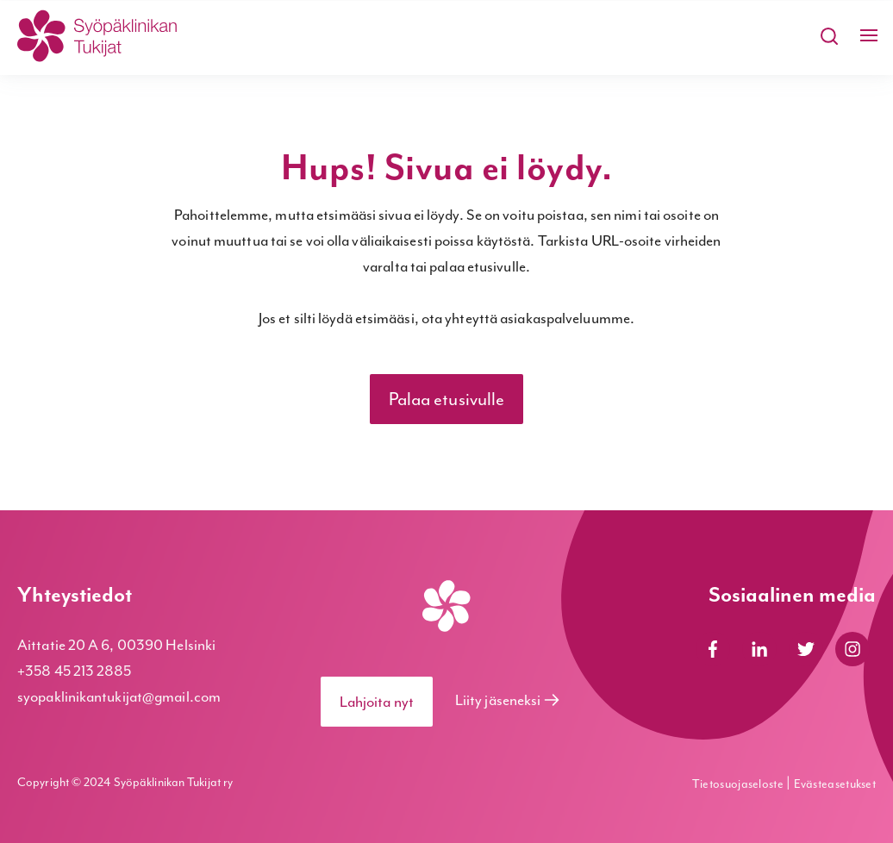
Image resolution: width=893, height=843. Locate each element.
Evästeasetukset (835, 784)
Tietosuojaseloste (739, 784)
